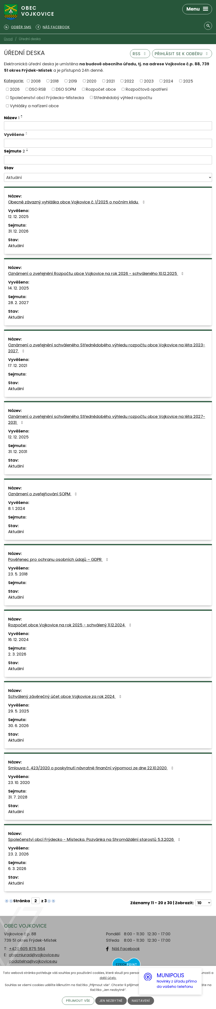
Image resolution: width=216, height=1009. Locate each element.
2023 (149, 81)
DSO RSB (37, 89)
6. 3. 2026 (17, 868)
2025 (188, 81)
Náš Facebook (126, 948)
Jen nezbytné (111, 1000)
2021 (110, 81)
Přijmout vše (78, 1000)
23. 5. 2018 (18, 574)
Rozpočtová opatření (147, 89)
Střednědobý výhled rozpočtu (123, 97)
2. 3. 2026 (17, 654)
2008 (36, 81)
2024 (168, 81)
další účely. (108, 977)
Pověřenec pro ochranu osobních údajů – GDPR (59, 559)
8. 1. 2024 (16, 508)
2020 (91, 81)
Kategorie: (14, 80)
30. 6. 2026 (18, 725)
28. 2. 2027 (18, 302)
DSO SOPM (66, 89)
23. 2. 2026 (18, 854)
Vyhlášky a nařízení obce (34, 106)
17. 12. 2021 (17, 365)
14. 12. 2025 (18, 288)
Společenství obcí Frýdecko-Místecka (47, 97)
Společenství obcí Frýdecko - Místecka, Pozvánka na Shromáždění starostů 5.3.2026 (95, 839)
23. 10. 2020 (19, 782)
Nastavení (141, 1000)
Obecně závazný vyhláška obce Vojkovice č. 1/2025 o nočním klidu (77, 202)
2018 (54, 81)
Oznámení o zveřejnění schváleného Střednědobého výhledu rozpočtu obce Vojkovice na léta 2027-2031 (106, 419)
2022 (129, 81)
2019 (73, 81)
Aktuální (16, 245)
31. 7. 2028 (17, 797)
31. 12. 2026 (18, 231)
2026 (15, 89)
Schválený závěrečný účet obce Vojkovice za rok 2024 (65, 696)
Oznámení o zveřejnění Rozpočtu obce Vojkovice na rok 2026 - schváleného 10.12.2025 (96, 273)
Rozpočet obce (101, 89)
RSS (140, 53)
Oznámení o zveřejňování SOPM (43, 494)
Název (11, 117)
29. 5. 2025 (18, 711)
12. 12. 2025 (18, 216)
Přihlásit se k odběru (182, 53)
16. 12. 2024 (18, 639)
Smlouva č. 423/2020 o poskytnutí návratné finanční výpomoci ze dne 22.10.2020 (91, 768)
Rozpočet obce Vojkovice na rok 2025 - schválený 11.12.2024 (70, 625)
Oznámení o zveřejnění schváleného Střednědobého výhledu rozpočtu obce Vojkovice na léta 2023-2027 (106, 348)
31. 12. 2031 (17, 451)
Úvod (8, 39)
